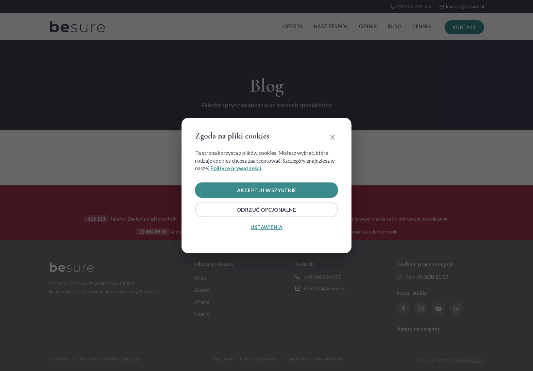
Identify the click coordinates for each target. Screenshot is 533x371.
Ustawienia (266, 227)
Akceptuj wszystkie (266, 190)
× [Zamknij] (332, 136)
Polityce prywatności (235, 168)
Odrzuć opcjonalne (266, 210)
